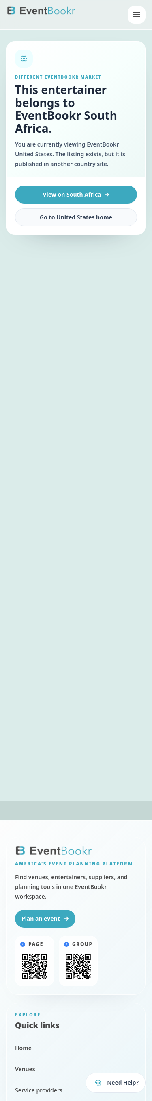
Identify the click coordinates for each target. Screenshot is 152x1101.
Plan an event (45, 918)
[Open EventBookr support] (116, 1083)
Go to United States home (76, 217)
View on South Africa (76, 194)
